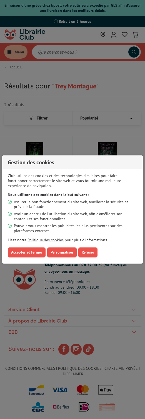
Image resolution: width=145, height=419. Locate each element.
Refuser (88, 252)
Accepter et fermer (26, 252)
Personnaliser (62, 252)
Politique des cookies (46, 239)
